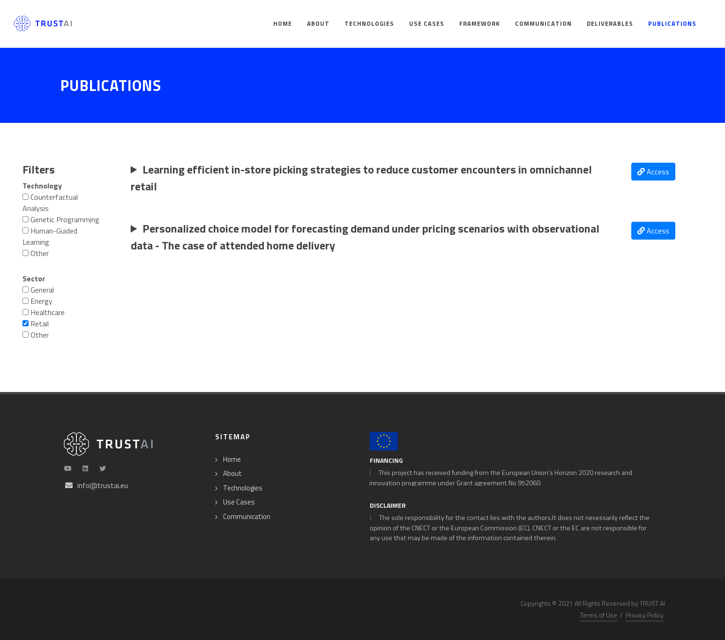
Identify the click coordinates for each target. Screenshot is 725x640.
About (232, 473)
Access (653, 171)
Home (232, 459)
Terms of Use (598, 615)
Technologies (242, 488)
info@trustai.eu (102, 485)
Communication (246, 517)
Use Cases (239, 502)
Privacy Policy (645, 615)
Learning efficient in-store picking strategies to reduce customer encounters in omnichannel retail (361, 178)
